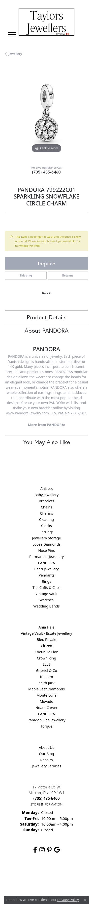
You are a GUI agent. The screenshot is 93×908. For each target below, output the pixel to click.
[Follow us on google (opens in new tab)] (57, 850)
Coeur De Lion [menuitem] (47, 652)
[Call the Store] (46, 798)
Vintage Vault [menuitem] (46, 593)
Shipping (25, 275)
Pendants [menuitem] (47, 575)
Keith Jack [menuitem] (46, 683)
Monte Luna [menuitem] (46, 695)
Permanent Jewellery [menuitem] (46, 556)
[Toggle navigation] (12, 34)
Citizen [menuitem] (46, 645)
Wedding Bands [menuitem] (46, 606)
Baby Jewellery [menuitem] (46, 494)
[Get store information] (46, 804)
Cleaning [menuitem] (46, 519)
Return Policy (34, 873)
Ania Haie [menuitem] (46, 627)
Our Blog (46, 753)
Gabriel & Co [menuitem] (46, 670)
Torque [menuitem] (46, 726)
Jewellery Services (46, 766)
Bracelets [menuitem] (46, 501)
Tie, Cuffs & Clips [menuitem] (46, 587)
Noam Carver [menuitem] (46, 707)
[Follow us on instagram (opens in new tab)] (42, 850)
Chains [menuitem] (46, 507)
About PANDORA (46, 330)
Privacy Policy (59, 873)
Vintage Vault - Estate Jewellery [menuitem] (46, 633)
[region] (46, 112)
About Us (46, 747)
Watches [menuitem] (46, 600)
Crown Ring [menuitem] (46, 658)
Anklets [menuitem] (46, 488)
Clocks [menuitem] (46, 525)
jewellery (15, 54)
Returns (68, 275)
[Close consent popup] (85, 900)
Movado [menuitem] (46, 701)
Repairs (46, 759)
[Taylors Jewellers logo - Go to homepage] (46, 22)
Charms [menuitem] (46, 513)
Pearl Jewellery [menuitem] (46, 569)
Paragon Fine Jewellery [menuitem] (46, 720)
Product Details (46, 317)
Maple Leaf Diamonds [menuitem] (46, 689)
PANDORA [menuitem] (46, 562)
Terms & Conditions (26, 882)
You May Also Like (46, 442)
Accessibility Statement (63, 882)
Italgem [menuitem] (46, 676)
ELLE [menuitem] (46, 664)
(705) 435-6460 (46, 172)
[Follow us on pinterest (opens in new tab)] (49, 850)
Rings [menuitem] (46, 581)
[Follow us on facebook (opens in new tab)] (35, 850)
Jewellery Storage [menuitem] (46, 538)
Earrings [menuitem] (46, 532)
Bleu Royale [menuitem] (46, 639)
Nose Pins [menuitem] (46, 550)
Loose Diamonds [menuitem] (46, 544)
